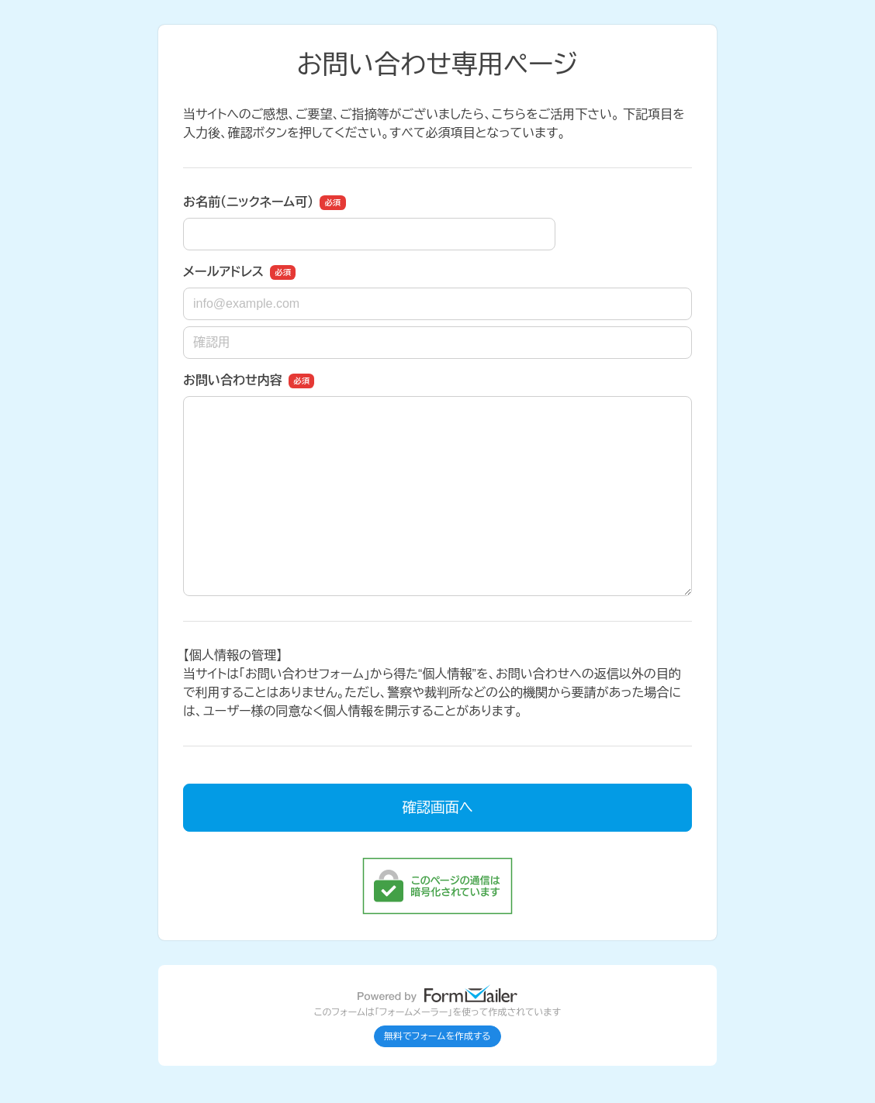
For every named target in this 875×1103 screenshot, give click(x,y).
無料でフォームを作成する (437, 1036)
